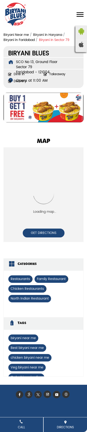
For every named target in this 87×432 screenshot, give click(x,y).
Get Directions (43, 233)
